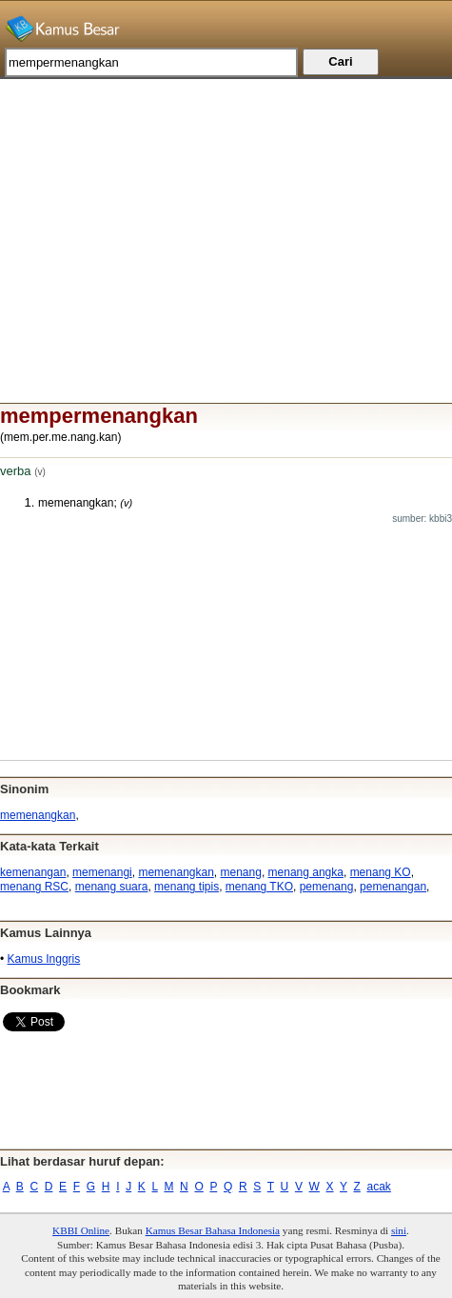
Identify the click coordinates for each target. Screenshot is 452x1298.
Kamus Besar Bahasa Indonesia (213, 1230)
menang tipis (186, 886)
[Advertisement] (226, 212)
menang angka (306, 872)
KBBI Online (80, 1230)
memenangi (102, 872)
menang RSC (34, 886)
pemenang (327, 886)
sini (398, 1230)
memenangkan (37, 815)
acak (379, 1186)
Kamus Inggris (44, 959)
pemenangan (393, 886)
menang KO (380, 872)
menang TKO (259, 886)
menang (241, 872)
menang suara (111, 886)
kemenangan (33, 872)
